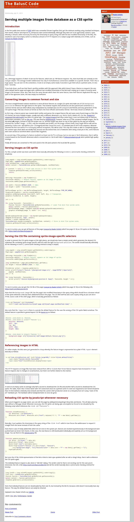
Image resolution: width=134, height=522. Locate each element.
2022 (105, 97)
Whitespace (114, 77)
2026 (105, 88)
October (108, 120)
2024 (105, 92)
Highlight (125, 46)
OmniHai (122, 57)
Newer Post (9, 512)
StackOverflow (111, 69)
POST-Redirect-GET (120, 61)
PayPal (114, 27)
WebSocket (123, 75)
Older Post (96, 512)
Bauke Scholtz (118, 15)
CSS (11, 496)
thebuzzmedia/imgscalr (72, 137)
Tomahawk (106, 70)
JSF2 (15, 496)
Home (53, 512)
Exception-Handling (114, 45)
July (107, 124)
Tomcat (113, 70)
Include (122, 48)
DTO (108, 43)
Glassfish (119, 46)
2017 (105, 108)
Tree (119, 70)
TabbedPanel (121, 69)
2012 (105, 140)
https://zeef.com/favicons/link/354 (34, 465)
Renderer (108, 64)
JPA (119, 51)
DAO (125, 40)
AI (112, 35)
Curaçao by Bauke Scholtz (14, 39)
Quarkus (114, 62)
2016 (105, 110)
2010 (105, 145)
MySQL (121, 55)
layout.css (44, 312)
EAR (118, 43)
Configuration (115, 38)
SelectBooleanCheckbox (118, 63)
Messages (114, 55)
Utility (104, 74)
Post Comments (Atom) (22, 516)
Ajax (116, 35)
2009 (105, 147)
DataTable (106, 42)
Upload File (115, 72)
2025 (105, 90)
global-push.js (29, 433)
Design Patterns (115, 42)
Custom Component (116, 40)
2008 (105, 150)
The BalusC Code (22, 3)
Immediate (117, 48)
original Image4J (51, 117)
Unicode (107, 72)
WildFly (120, 77)
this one (29, 119)
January (108, 138)
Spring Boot (120, 67)
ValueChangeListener (121, 74)
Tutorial (124, 70)
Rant (119, 62)
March (108, 133)
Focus (114, 46)
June (107, 131)
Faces (104, 47)
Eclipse (124, 43)
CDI (108, 37)
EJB (104, 45)
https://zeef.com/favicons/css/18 (16, 289)
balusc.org (123, 21)
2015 (105, 113)
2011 (105, 143)
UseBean (123, 72)
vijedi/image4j (50, 119)
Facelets (124, 45)
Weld (109, 77)
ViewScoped (113, 75)
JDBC (114, 51)
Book (103, 37)
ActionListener (107, 35)
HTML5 (107, 48)
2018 (105, 106)
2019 (105, 104)
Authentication (123, 35)
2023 (105, 94)
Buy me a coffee (116, 25)
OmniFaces (111, 57)
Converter (123, 38)
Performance (21, 496)
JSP (114, 53)
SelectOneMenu (110, 65)
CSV (108, 40)
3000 (105, 85)
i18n (111, 48)
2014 (105, 115)
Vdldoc (105, 75)
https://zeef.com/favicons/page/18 (20, 231)
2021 (105, 99)
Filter (109, 47)
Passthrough (109, 59)
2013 (105, 117)
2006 (105, 154)
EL (108, 45)
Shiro (115, 67)
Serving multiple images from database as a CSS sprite (116, 127)
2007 (105, 152)
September (109, 122)
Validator (111, 74)
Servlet (29, 496)
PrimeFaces (107, 62)
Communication (115, 37)
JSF (124, 50)
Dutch (113, 43)
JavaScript (107, 51)
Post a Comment (11, 509)
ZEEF (29, 31)
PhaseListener (108, 61)
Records (124, 62)
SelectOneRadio (120, 65)
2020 (105, 101)
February (109, 135)
